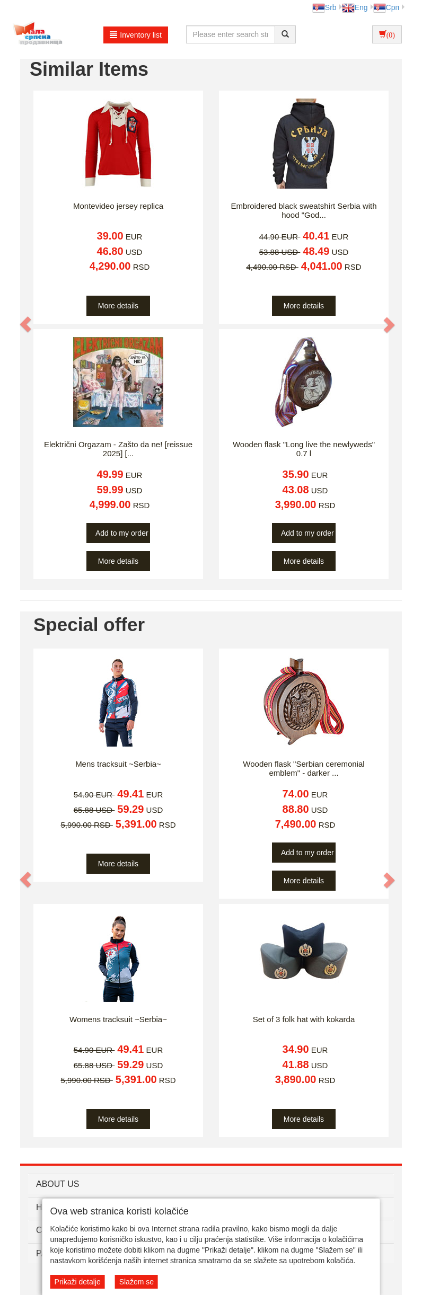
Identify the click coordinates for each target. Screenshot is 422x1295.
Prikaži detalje (78, 1282)
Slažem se (136, 1282)
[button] (26, 324)
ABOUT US (58, 1183)
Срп (386, 7)
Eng (355, 7)
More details (118, 305)
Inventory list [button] (136, 35)
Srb (324, 7)
